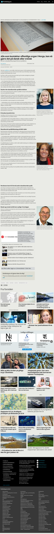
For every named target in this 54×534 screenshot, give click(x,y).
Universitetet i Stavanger (42, 521)
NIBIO (3, 526)
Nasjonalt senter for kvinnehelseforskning (27, 505)
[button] (51, 341)
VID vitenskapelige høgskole (43, 528)
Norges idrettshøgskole (24, 519)
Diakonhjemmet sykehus (7, 495)
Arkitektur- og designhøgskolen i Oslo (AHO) (10, 492)
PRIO (39, 492)
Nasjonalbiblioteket (24, 499)
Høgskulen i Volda (5, 513)
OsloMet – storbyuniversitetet (25, 529)
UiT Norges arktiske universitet (44, 514)
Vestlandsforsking (41, 525)
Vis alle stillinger (27, 349)
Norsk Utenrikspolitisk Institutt (26, 525)
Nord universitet (23, 511)
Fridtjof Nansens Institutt (7, 506)
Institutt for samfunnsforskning (8, 517)
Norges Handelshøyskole (25, 515)
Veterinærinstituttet (42, 527)
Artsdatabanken (5, 494)
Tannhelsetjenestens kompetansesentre (45, 511)
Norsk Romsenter (23, 523)
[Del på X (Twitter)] (3, 285)
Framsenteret (5, 504)
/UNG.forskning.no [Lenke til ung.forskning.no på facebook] (42, 464)
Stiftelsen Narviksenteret (43, 507)
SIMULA (40, 498)
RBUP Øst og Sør (41, 494)
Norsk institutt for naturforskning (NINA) (27, 526)
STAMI (40, 504)
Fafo (3, 499)
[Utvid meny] (53, 1)
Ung (42, 1)
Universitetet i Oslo (42, 520)
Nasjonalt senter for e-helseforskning (27, 504)
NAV (3, 525)
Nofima (22, 509)
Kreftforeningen (5, 520)
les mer (43, 19)
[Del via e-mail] (7, 285)
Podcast (45, 1)
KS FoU (4, 518)
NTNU (21, 497)
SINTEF (40, 499)
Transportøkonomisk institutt (43, 513)
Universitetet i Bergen (42, 517)
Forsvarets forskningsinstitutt (7, 503)
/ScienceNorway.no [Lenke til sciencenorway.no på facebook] (42, 466)
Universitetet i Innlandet (42, 518)
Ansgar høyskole (5, 491)
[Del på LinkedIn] (5, 285)
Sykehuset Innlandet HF (42, 510)
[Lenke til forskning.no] (17, 1)
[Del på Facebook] (1, 285)
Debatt (38, 1)
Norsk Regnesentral (24, 522)
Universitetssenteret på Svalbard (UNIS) (45, 524)
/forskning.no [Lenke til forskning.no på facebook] (41, 462)
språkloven (7, 70)
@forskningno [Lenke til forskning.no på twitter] (42, 460)
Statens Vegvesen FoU (42, 506)
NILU (3, 530)
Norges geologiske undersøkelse (26, 518)
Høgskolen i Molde (6, 510)
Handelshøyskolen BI (6, 507)
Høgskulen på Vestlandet (6, 514)
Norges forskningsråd (24, 516)
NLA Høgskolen (23, 491)
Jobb (49, 1)
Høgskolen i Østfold (6, 511)
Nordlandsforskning (24, 512)
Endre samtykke (6, 485)
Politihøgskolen (41, 491)
